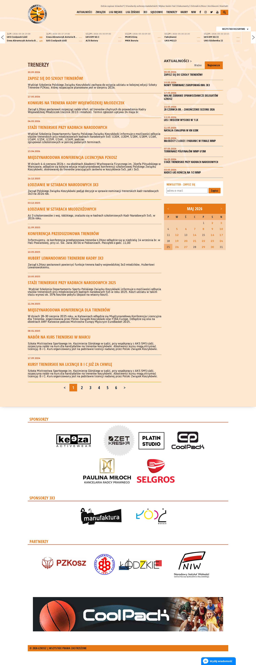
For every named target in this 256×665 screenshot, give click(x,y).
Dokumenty (183, 6)
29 (203, 247)
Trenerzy (171, 12)
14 (194, 235)
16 (212, 235)
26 (177, 247)
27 (185, 247)
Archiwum (213, 6)
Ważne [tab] (198, 65)
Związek (101, 12)
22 (203, 241)
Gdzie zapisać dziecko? (112, 6)
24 (221, 241)
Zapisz (214, 190)
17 (221, 235)
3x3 (145, 12)
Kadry (184, 12)
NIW (193, 12)
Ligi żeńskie (133, 12)
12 (177, 235)
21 (194, 241)
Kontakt (224, 6)
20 (185, 241)
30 (212, 247)
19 (177, 241)
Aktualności (84, 12)
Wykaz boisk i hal (167, 6)
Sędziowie (156, 12)
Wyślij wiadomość (221, 661)
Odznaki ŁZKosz (198, 6)
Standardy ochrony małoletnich (141, 6)
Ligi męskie (115, 12)
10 (221, 229)
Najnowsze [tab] (214, 65)
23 (212, 241)
